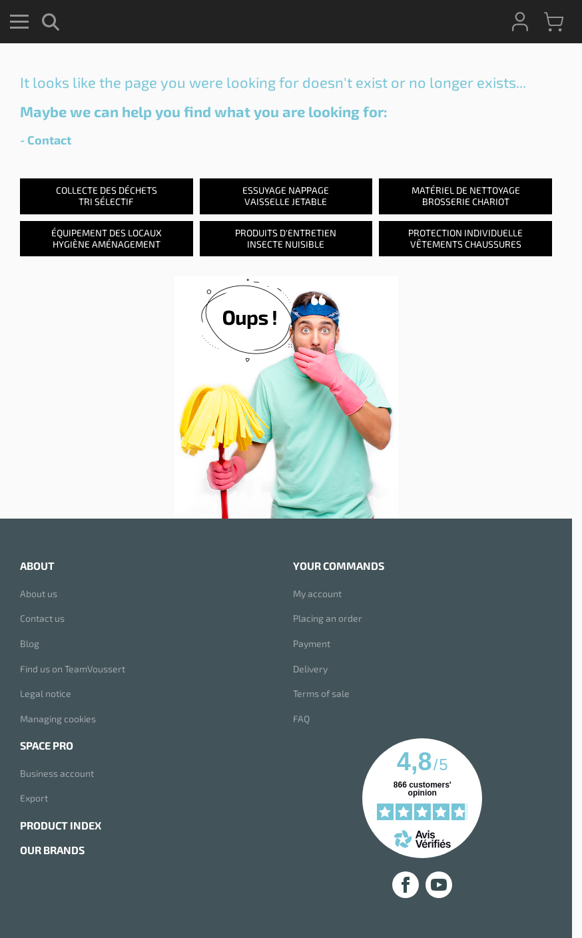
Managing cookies (58, 718)
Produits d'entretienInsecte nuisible (285, 238)
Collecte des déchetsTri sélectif (106, 195)
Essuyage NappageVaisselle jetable (285, 195)
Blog (29, 643)
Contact (49, 139)
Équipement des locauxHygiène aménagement (106, 238)
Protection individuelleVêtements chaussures (465, 238)
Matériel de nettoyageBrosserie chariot (466, 195)
